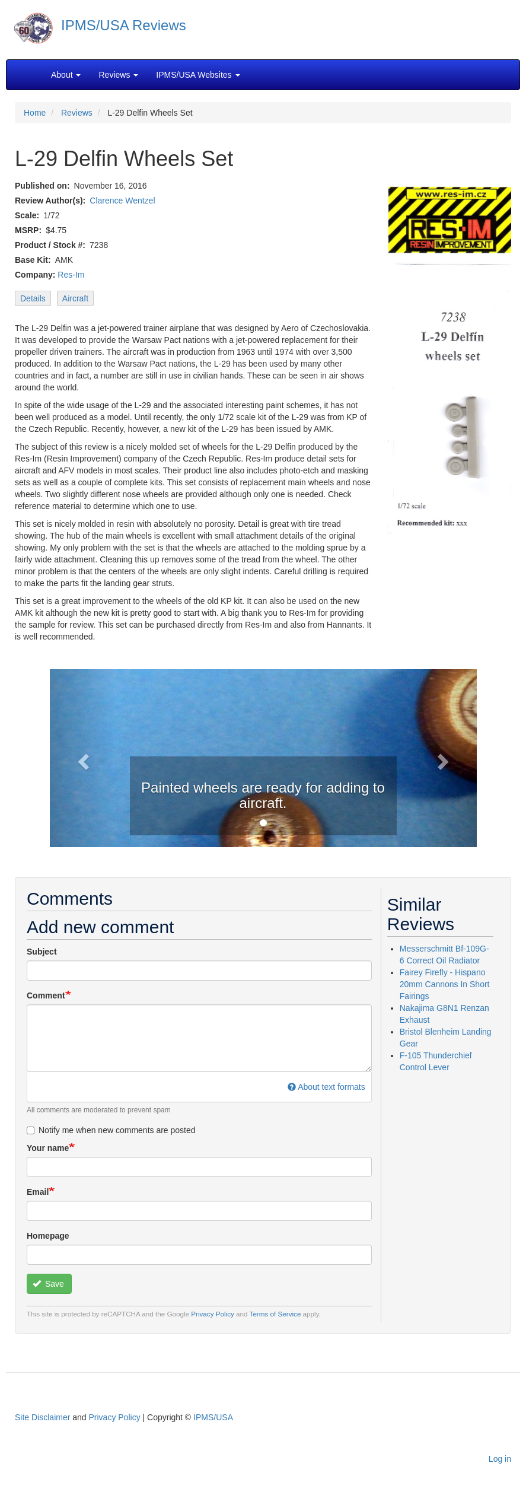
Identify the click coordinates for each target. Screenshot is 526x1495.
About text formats (326, 1087)
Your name (48, 1148)
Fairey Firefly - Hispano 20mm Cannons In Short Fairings (445, 984)
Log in (500, 1459)
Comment (46, 995)
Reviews (77, 112)
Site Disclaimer (42, 1417)
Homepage (48, 1235)
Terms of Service (275, 1314)
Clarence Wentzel (122, 200)
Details (33, 298)
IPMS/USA (213, 1417)
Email (38, 1192)
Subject (42, 951)
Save (48, 1284)
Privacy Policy (212, 1314)
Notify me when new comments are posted (111, 1130)
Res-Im (71, 274)
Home (35, 112)
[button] (82, 758)
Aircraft (75, 298)
